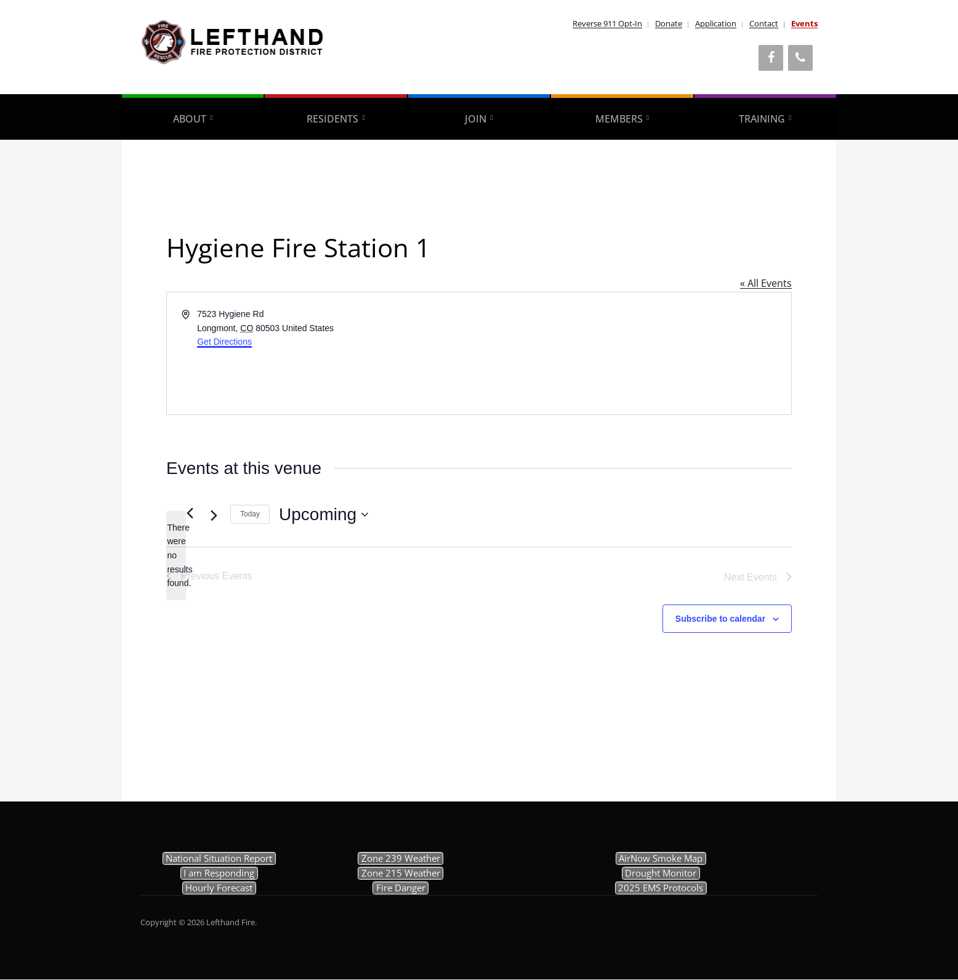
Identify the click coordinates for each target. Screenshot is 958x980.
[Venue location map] (634, 353)
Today (250, 514)
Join (475, 119)
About (189, 119)
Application (715, 23)
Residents (332, 119)
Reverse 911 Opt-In (607, 23)
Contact (763, 23)
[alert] (176, 555)
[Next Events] (213, 515)
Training (762, 119)
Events (804, 23)
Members (619, 119)
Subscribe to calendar (720, 619)
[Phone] (800, 58)
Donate (668, 23)
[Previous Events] (189, 513)
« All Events (766, 283)
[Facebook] (771, 58)
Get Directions (224, 342)
